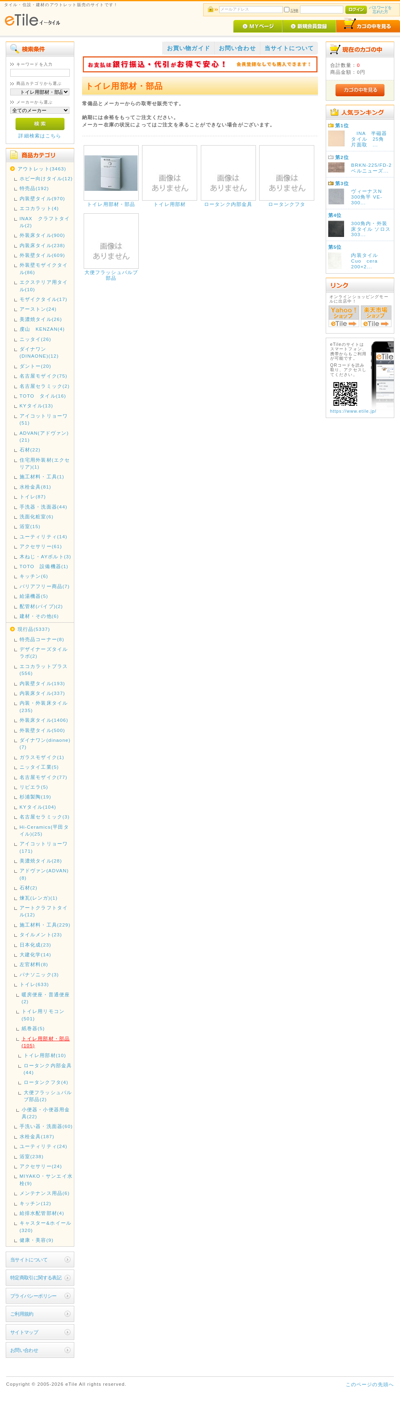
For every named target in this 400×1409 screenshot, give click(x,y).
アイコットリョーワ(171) (44, 847)
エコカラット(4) (39, 208)
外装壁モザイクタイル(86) (44, 268)
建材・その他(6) (39, 616)
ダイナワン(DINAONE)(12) (39, 352)
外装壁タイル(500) (42, 730)
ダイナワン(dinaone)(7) (45, 743)
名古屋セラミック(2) (45, 386)
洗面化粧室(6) (36, 516)
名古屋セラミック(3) (45, 816)
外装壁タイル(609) (42, 255)
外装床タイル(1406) (44, 720)
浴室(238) (32, 1156)
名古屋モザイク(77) (43, 777)
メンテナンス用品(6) (45, 1193)
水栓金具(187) (37, 1136)
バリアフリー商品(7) (45, 586)
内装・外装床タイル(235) (44, 706)
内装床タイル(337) (42, 693)
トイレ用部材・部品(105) (46, 1042)
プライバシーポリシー (33, 1295)
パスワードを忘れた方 (380, 9)
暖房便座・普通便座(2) (46, 998)
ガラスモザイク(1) (42, 757)
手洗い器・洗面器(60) (46, 1126)
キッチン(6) (34, 576)
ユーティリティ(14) (43, 536)
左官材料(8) (34, 964)
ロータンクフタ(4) (46, 1082)
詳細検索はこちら (39, 135)
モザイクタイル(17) (43, 299)
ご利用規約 (21, 1313)
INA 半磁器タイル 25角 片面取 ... (370, 139)
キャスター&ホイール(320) (45, 1226)
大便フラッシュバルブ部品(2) (48, 1096)
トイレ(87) (33, 496)
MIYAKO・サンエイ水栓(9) (46, 1179)
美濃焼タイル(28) (41, 860)
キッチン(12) (35, 1203)
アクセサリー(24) (41, 1166)
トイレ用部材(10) (45, 1055)
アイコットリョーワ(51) (44, 419)
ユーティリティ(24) (43, 1146)
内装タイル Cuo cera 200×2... (367, 260)
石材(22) (30, 449)
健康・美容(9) (36, 1240)
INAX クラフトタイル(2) (45, 222)
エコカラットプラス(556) (44, 670)
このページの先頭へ (370, 1384)
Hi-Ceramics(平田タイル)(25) (44, 830)
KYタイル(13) (36, 405)
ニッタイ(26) (35, 339)
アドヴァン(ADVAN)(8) (44, 874)
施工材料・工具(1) (42, 476)
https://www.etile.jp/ (353, 411)
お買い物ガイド (188, 48)
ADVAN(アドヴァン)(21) (44, 436)
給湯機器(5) (34, 596)
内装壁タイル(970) (42, 198)
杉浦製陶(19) (35, 796)
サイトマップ (24, 1332)
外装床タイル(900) (42, 235)
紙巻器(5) (33, 1028)
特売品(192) (34, 188)
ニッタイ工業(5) (39, 767)
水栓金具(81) (35, 486)
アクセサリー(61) (41, 546)
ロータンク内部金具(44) (48, 1069)
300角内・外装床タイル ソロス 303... (371, 229)
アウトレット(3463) (42, 168)
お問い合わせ (24, 1350)
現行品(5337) (34, 629)
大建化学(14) (35, 954)
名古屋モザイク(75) (43, 375)
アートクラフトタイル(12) (44, 911)
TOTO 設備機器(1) (44, 566)
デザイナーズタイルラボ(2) (44, 652)
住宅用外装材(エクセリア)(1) (45, 463)
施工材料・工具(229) (45, 924)
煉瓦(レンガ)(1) (39, 897)
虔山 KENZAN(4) (42, 329)
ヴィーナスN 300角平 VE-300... (369, 196)
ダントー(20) (35, 366)
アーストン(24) (38, 309)
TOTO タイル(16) (43, 395)
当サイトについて (28, 1259)
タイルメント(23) (41, 934)
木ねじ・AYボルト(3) (45, 556)
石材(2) (29, 887)
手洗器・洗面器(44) (43, 506)
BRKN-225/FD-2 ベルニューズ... (371, 167)
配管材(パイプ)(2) (41, 606)
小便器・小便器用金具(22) (46, 1113)
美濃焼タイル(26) (41, 319)
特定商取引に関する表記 (36, 1277)
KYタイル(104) (38, 807)
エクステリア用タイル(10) (44, 285)
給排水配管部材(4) (42, 1213)
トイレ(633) (34, 984)
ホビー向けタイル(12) (46, 178)
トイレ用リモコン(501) (43, 1015)
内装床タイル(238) (42, 245)
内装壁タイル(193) (42, 683)
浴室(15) (30, 526)
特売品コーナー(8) (42, 639)
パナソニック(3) (39, 974)
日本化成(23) (35, 944)
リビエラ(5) (34, 787)
